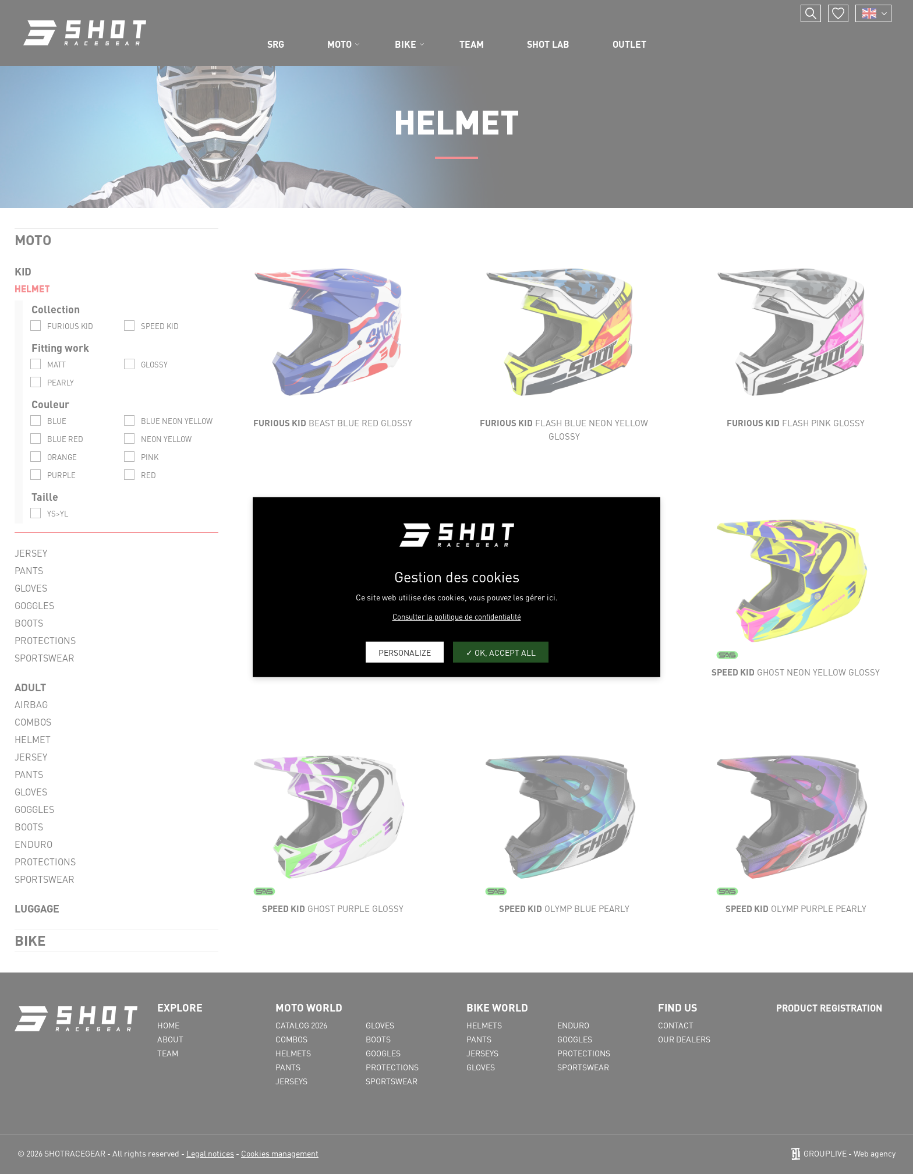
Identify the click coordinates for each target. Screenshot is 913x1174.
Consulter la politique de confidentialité (456, 616)
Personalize (404, 651)
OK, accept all (501, 651)
